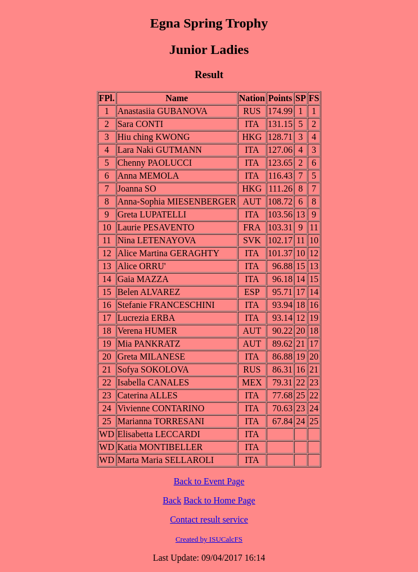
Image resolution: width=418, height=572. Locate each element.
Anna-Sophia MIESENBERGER (177, 201)
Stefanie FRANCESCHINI (166, 305)
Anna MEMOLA (148, 175)
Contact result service (209, 519)
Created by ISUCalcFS (209, 539)
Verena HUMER (147, 330)
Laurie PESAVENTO (156, 227)
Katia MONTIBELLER (160, 447)
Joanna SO (137, 188)
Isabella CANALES (154, 382)
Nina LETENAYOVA (157, 240)
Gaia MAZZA (143, 279)
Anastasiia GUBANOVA (163, 111)
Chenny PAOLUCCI (155, 162)
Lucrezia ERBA (147, 318)
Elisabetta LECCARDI (159, 434)
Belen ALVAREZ (149, 292)
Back (172, 500)
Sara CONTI (140, 124)
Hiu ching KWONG (154, 137)
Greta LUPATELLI (152, 214)
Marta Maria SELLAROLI (166, 460)
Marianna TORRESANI (161, 421)
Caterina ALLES (148, 395)
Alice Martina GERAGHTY (168, 253)
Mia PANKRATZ (149, 343)
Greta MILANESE (151, 356)
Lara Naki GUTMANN (160, 150)
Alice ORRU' (142, 266)
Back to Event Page (209, 481)
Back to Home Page (219, 500)
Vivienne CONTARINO (161, 408)
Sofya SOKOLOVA (153, 369)
